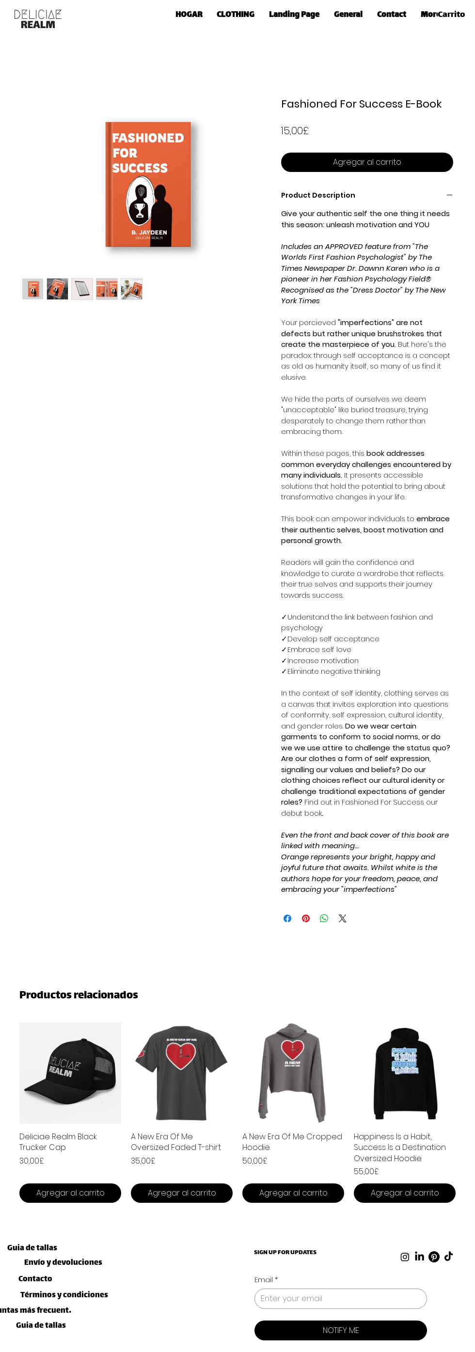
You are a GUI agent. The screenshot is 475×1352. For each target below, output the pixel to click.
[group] (237, 1112)
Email (266, 1280)
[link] (455, 13)
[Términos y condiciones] (64, 1295)
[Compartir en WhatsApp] (324, 918)
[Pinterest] (434, 1256)
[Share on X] (342, 918)
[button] (235, 13)
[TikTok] (448, 1256)
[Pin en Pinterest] (306, 918)
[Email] (338, 1298)
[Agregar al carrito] (70, 1193)
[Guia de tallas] (32, 1248)
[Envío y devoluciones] (63, 1263)
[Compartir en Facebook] (287, 918)
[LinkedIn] (419, 1256)
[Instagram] (405, 1256)
